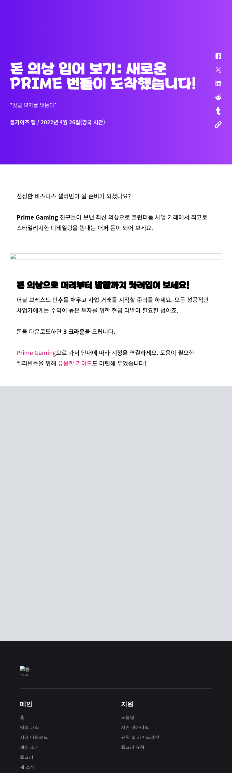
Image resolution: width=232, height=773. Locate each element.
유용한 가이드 (75, 475)
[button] (214, 59)
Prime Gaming (36, 464)
